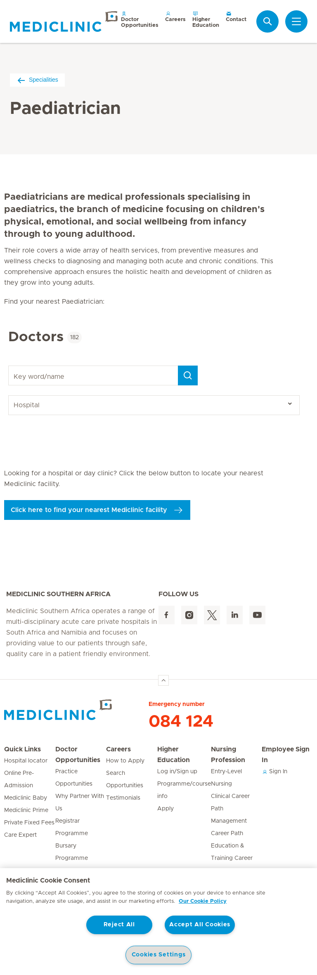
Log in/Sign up (177, 771)
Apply (165, 809)
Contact (236, 16)
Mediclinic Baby (25, 798)
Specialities (37, 80)
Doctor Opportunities (139, 19)
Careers (175, 16)
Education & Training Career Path (232, 858)
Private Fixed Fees (29, 823)
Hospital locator (25, 761)
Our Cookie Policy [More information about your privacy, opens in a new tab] (203, 901)
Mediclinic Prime (26, 810)
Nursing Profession (228, 754)
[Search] (188, 375)
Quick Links (22, 749)
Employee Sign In (286, 754)
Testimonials (123, 798)
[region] (158, 921)
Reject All (119, 925)
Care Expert (20, 835)
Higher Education (205, 19)
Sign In (274, 771)
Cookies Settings (159, 955)
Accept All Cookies (199, 925)
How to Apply (125, 761)
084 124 (181, 721)
